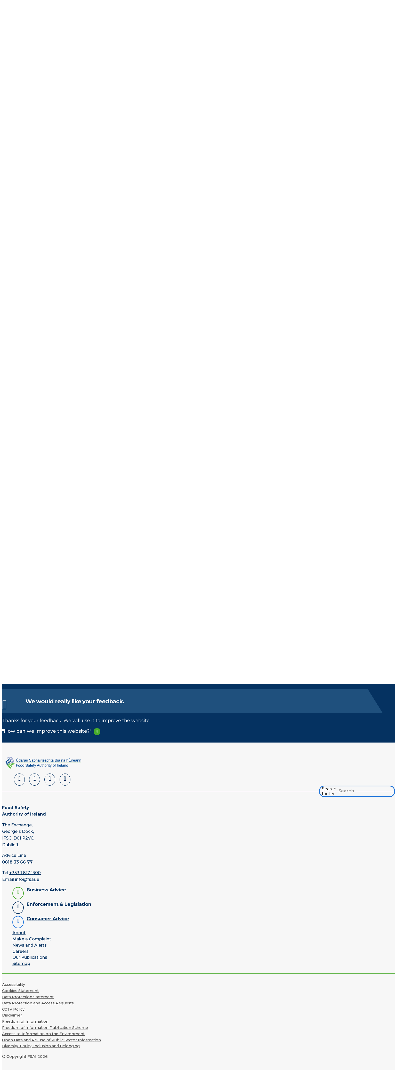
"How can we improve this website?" (46, 731)
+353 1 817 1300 (25, 872)
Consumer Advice (48, 918)
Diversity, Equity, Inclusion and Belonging (41, 1046)
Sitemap (21, 963)
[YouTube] (49, 779)
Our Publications (29, 957)
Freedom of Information (25, 1021)
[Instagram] (65, 779)
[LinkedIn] (19, 779)
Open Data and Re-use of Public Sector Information (51, 1040)
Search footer (329, 791)
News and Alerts (29, 945)
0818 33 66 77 (17, 862)
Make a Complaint (31, 939)
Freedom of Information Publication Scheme (45, 1027)
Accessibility (13, 984)
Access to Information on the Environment (43, 1033)
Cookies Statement (20, 990)
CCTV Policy (13, 1009)
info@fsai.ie (27, 879)
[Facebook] (34, 779)
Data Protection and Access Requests (38, 1003)
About (19, 932)
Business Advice (46, 889)
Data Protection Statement (28, 997)
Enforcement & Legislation (59, 904)
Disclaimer (12, 1015)
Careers (20, 951)
